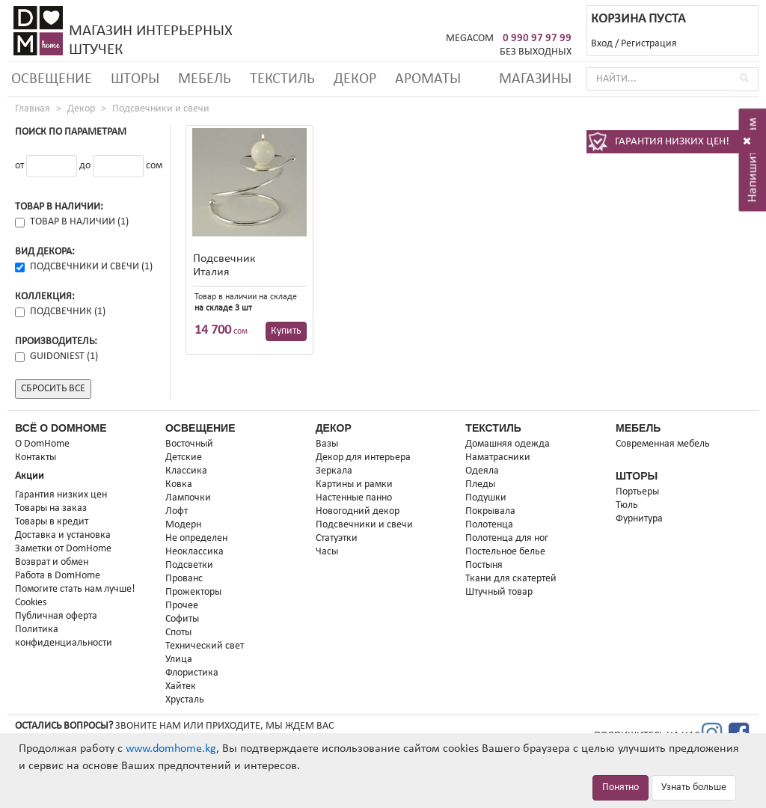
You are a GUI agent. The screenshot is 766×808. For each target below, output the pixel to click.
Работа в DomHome (57, 575)
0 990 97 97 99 (537, 38)
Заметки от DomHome (63, 548)
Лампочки (188, 498)
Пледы (480, 484)
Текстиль (282, 79)
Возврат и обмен (51, 562)
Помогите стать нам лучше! (75, 589)
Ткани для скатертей (511, 578)
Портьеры (637, 492)
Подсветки (189, 565)
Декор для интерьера (363, 457)
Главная (32, 108)
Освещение (51, 79)
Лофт (176, 511)
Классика (186, 471)
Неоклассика (194, 551)
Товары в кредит (51, 521)
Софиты (182, 619)
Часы (327, 551)
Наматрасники (497, 457)
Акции (29, 476)
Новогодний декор (357, 511)
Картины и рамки (354, 484)
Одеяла (482, 471)
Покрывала (490, 511)
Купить (286, 331)
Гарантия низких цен (61, 495)
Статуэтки (337, 538)
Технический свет (204, 646)
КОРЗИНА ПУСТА (638, 19)
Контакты (35, 457)
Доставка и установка (63, 535)
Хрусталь (184, 700)
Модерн (183, 524)
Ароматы (428, 79)
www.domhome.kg (171, 749)
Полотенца (489, 524)
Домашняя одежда (507, 444)
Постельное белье (505, 551)
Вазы (327, 444)
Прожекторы (193, 592)
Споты (178, 632)
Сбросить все (53, 388)
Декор (355, 79)
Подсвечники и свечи (160, 108)
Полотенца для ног (506, 538)
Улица (178, 659)
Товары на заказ (51, 508)
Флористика (191, 673)
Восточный (189, 444)
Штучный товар (499, 592)
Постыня (484, 565)
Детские (183, 457)
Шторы (135, 79)
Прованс (184, 578)
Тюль (627, 505)
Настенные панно (354, 498)
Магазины (535, 79)
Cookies (30, 602)
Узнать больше (693, 787)
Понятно (620, 787)
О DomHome (42, 444)
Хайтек (180, 686)
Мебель (204, 79)
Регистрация (649, 43)
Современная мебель (663, 444)
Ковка (178, 484)
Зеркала (334, 471)
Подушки (485, 498)
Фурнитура (639, 518)
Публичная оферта (56, 616)
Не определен (196, 538)
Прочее (181, 605)
